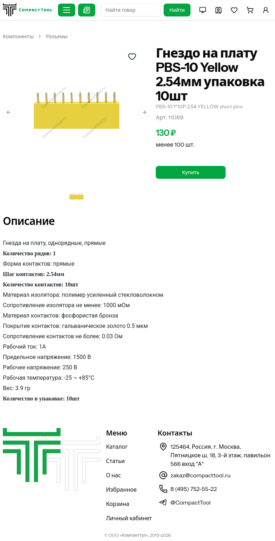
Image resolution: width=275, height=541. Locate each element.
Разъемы (56, 36)
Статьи (115, 460)
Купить (190, 172)
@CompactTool (190, 502)
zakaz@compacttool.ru (200, 475)
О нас (113, 475)
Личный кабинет (129, 518)
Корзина (117, 503)
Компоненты (18, 36)
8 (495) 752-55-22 (193, 488)
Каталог (117, 446)
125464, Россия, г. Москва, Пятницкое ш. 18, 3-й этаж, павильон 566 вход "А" (220, 455)
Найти (177, 10)
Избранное (121, 489)
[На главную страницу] (27, 10)
